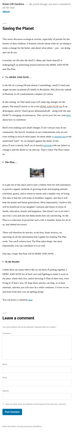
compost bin (59, 136)
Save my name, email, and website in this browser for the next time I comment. (36, 404)
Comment (6, 333)
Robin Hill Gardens (13, 4)
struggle (48, 145)
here (68, 115)
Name (4, 364)
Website (5, 391)
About (6, 11)
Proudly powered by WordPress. (30, 426)
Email (4, 378)
